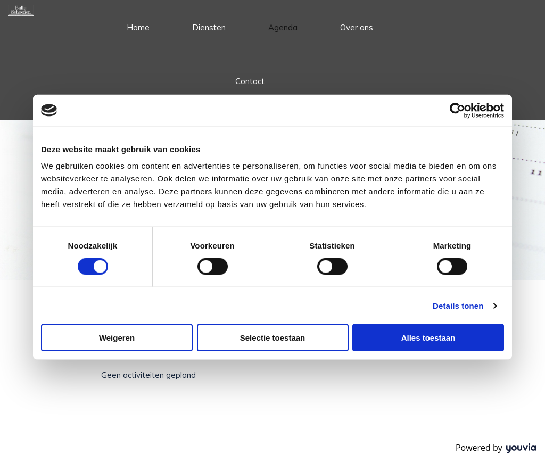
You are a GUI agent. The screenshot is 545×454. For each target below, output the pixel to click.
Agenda (283, 27)
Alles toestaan (428, 337)
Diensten (209, 27)
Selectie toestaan (272, 337)
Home (138, 27)
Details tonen (458, 305)
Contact (250, 81)
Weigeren (117, 337)
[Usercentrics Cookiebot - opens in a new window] (457, 110)
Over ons (356, 27)
